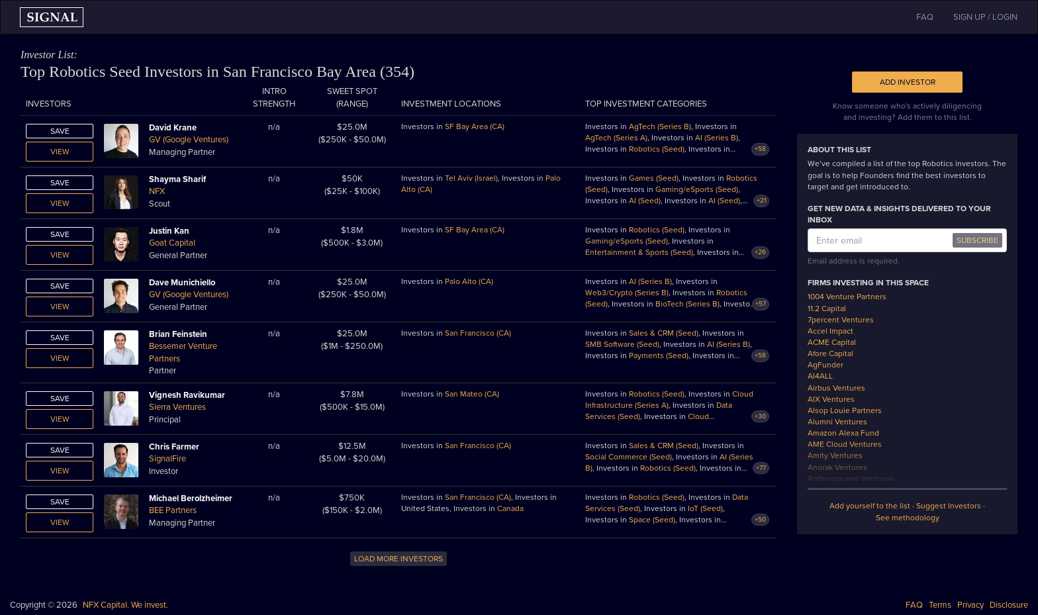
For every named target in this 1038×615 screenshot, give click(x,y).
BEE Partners (173, 510)
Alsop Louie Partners (845, 410)
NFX (157, 191)
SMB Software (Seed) (622, 344)
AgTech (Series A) (616, 137)
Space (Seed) (652, 519)
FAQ (914, 605)
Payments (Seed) (658, 355)
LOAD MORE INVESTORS (398, 558)
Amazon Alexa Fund (843, 433)
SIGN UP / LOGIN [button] (985, 17)
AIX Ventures (831, 399)
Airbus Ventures (836, 388)
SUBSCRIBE (977, 240)
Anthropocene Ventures (851, 478)
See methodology (907, 517)
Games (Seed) (654, 178)
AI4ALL (820, 376)
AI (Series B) (716, 137)
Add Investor (907, 82)
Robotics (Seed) (656, 149)
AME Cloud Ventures (845, 444)
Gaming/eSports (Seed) (696, 189)
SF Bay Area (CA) (474, 126)
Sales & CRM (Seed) (663, 333)
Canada (510, 508)
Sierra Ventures (177, 407)
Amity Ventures (835, 455)
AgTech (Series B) (660, 126)
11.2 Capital (827, 308)
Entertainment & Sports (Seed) (639, 252)
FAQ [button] (924, 17)
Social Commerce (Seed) (628, 456)
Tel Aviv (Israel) (471, 178)
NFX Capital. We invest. (125, 605)
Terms (940, 605)
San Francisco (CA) (478, 333)
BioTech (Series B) (687, 303)
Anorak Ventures (837, 467)
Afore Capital (830, 353)
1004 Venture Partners (847, 296)
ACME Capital (832, 342)
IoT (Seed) (705, 508)
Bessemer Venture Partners (183, 352)
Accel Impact (830, 331)
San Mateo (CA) (472, 394)
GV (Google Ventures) (188, 139)
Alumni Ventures (837, 421)
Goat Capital (172, 243)
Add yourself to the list (869, 505)
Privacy (970, 605)
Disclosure (1009, 605)
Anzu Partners (833, 490)
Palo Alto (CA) (469, 281)
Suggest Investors (948, 505)
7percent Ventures (841, 319)
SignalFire (167, 458)
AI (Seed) (645, 200)
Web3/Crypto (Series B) (627, 292)
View (60, 151)
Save (60, 131)
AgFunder (825, 364)
